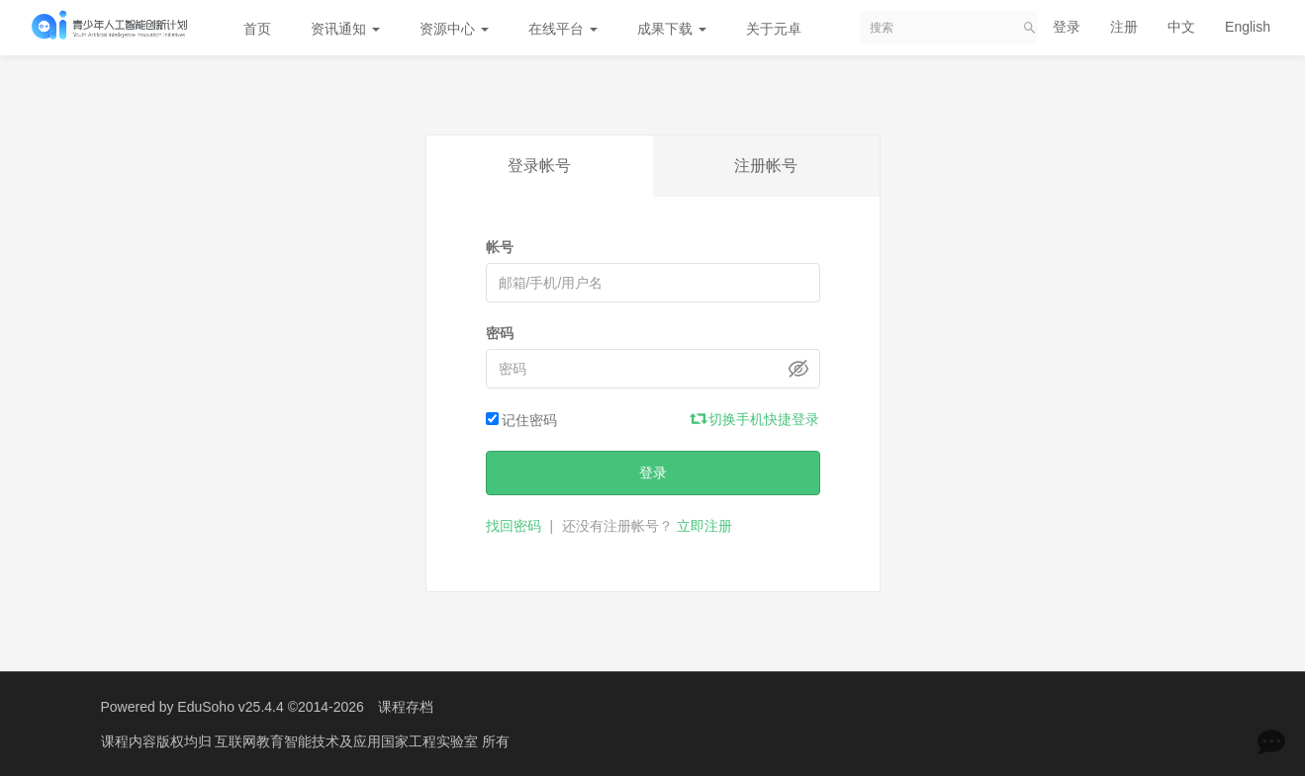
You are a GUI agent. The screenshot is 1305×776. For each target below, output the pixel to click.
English (1247, 27)
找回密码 (513, 526)
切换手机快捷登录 (756, 419)
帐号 (499, 247)
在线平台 (563, 29)
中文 (1181, 27)
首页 (257, 29)
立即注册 (704, 526)
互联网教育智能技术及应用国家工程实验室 (348, 741)
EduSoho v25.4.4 (230, 707)
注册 (1124, 27)
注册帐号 (765, 165)
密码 (499, 333)
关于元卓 (773, 29)
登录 (1066, 27)
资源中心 (454, 29)
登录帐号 (539, 165)
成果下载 (671, 29)
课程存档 (405, 707)
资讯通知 (345, 29)
